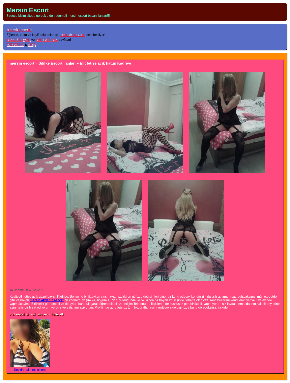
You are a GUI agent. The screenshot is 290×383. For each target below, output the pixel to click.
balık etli (58, 314)
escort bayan (18, 39)
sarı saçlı (43, 314)
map (32, 44)
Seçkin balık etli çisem (30, 369)
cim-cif (31, 314)
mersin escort (19, 29)
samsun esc (47, 39)
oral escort (17, 314)
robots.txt (15, 44)
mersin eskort (73, 34)
